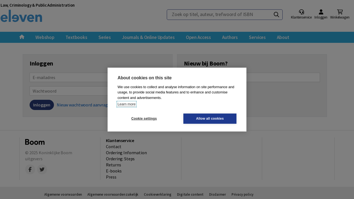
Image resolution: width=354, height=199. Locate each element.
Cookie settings (144, 119)
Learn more (127, 104)
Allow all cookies (210, 119)
